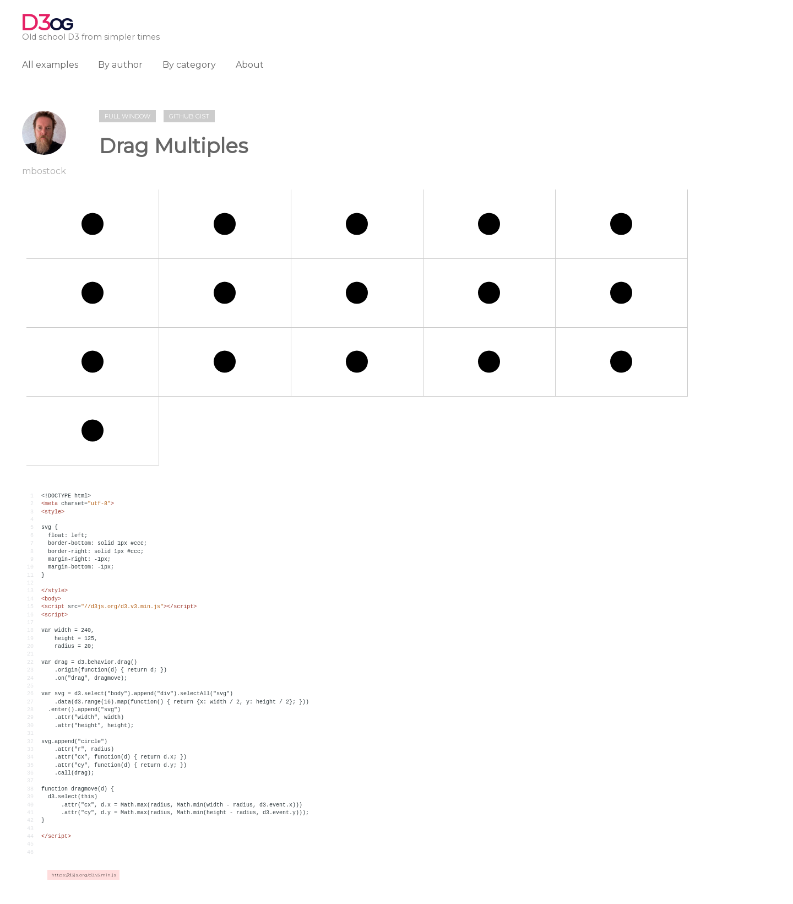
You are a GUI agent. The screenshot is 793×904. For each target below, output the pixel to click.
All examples (50, 64)
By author (120, 64)
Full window (127, 116)
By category (189, 64)
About (250, 64)
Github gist (189, 116)
